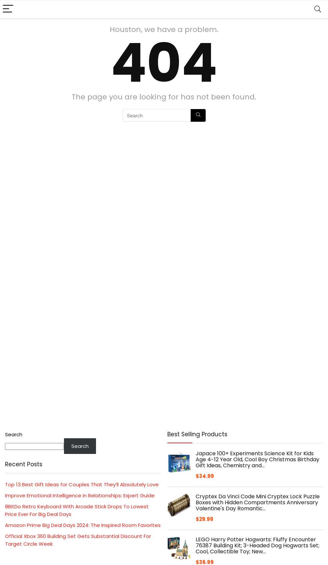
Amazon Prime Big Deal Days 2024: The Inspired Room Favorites (83, 525)
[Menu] (8, 9)
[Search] (318, 9)
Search (13, 434)
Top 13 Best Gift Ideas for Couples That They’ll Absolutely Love (82, 484)
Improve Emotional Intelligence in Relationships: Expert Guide (80, 495)
